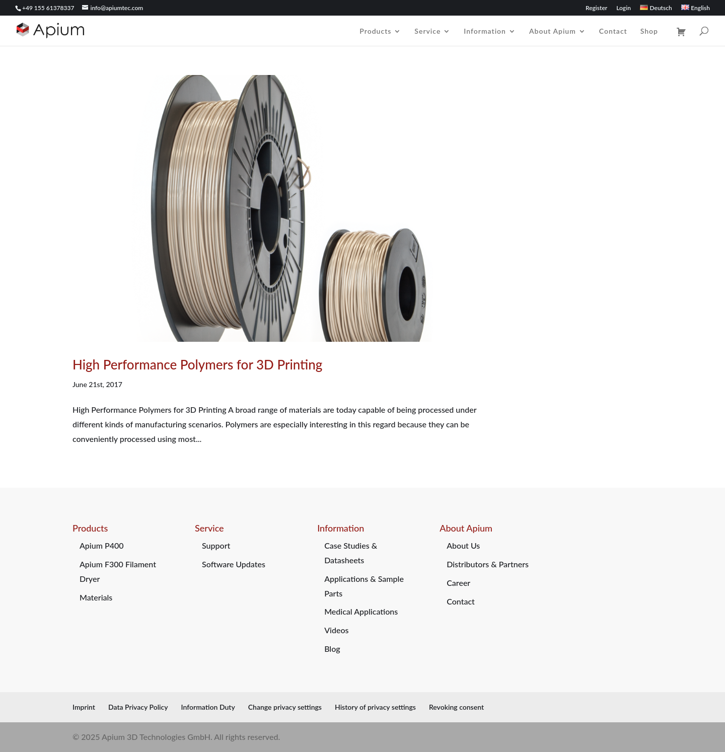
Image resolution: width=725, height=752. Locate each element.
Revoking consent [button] (456, 707)
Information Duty (208, 707)
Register (596, 8)
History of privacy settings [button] (375, 707)
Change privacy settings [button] (285, 707)
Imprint (83, 707)
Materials (96, 597)
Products (375, 31)
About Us (463, 545)
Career (458, 582)
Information (485, 31)
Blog (332, 648)
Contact (613, 31)
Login (623, 8)
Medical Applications (361, 611)
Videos (336, 630)
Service (427, 31)
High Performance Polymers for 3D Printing (197, 364)
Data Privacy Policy (138, 707)
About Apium (552, 31)
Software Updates (233, 564)
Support (216, 545)
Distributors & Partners (488, 564)
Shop (649, 31)
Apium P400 (102, 545)
